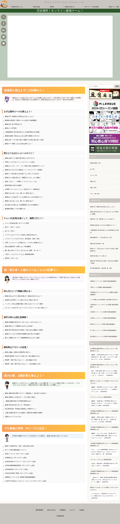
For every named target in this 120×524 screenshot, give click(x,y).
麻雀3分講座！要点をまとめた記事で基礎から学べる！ (22, 136)
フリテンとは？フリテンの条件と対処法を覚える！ (21, 235)
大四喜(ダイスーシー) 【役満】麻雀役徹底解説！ (103, 312)
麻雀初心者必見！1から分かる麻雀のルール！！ (103, 225)
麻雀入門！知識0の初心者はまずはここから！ (103, 206)
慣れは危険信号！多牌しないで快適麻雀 (18, 246)
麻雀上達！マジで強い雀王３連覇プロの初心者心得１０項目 (24, 140)
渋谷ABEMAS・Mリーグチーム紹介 (16, 469)
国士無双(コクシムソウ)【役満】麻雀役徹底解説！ (104, 336)
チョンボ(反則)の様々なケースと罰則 (17, 223)
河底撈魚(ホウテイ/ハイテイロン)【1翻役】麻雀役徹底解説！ (104, 293)
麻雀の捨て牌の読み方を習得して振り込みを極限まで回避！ (24, 330)
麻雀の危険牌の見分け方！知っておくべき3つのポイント (23, 322)
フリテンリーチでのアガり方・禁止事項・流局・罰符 (22, 239)
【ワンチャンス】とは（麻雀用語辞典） (104, 402)
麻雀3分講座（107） (96, 163)
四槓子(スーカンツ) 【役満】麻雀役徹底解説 (102, 324)
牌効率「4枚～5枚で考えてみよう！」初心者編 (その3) (22, 364)
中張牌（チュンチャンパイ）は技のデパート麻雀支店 (22, 189)
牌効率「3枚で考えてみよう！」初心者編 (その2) (21, 360)
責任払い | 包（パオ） (12, 258)
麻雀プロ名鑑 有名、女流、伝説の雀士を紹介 (19, 446)
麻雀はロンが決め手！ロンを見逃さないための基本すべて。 (24, 197)
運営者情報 (39, 510)
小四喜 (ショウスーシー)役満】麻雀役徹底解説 (103, 318)
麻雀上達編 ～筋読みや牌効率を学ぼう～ (18, 352)
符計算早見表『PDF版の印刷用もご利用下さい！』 (21, 409)
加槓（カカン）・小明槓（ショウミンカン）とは (21, 181)
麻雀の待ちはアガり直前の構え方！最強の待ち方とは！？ (23, 296)
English (81, 510)
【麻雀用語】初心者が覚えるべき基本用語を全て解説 (22, 132)
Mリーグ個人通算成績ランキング (15, 450)
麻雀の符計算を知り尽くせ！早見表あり (18, 405)
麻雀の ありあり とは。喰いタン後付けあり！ (20, 193)
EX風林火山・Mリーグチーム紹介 (16, 457)
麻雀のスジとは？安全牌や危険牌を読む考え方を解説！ (23, 334)
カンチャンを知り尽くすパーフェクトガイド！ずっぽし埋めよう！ (26, 308)
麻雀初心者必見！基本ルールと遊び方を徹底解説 (21, 120)
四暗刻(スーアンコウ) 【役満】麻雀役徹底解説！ (21, 477)
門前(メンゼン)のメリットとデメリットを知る (20, 162)
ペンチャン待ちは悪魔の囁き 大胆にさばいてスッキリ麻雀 (24, 304)
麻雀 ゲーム (60, 47)
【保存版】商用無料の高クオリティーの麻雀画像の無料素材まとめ (104, 417)
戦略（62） (93, 181)
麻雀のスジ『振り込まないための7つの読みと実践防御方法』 (104, 250)
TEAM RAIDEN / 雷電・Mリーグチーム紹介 (19, 473)
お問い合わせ (51, 510)
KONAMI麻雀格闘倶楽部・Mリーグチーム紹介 (20, 465)
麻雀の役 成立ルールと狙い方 (98, 256)
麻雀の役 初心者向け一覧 (97, 243)
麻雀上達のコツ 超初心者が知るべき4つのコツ (20, 158)
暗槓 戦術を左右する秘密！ (14, 185)
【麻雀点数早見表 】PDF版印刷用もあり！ (19, 401)
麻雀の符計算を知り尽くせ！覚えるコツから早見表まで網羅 (104, 213)
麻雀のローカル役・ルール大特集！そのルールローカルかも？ (104, 387)
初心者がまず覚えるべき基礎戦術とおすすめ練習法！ (22, 205)
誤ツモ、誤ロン (10, 231)
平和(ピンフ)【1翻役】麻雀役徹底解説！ (101, 287)
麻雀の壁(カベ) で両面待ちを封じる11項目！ (19, 326)
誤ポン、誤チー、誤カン (13, 227)
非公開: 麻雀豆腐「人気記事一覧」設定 (101, 268)
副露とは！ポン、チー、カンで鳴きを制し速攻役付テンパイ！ (25, 166)
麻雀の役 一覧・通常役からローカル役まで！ (102, 219)
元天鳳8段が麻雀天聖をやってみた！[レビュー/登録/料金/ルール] (104, 354)
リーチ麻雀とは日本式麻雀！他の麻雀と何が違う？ (104, 299)
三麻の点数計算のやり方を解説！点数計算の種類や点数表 (23, 413)
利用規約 (63, 510)
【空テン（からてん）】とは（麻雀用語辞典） (20, 254)
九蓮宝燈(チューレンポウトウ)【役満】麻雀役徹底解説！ (104, 306)
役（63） (92, 169)
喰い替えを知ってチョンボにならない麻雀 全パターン (23, 250)
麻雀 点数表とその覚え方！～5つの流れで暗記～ (20, 397)
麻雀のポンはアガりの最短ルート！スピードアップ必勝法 (23, 170)
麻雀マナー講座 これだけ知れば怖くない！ (19, 143)
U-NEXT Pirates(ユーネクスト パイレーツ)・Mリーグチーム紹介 (25, 481)
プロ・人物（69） (95, 193)
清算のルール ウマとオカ (13, 416)
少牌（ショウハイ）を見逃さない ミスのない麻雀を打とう (24, 242)
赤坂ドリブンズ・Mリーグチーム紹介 (17, 454)
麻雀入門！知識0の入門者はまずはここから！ (20, 116)
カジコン (72, 510)
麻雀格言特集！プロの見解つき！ (16, 209)
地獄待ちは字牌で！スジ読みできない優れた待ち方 (21, 300)
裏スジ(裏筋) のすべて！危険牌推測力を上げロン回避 (22, 338)
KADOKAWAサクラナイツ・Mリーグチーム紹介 (20, 461)
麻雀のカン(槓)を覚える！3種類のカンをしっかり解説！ (23, 177)
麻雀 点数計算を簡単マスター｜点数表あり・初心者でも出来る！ (26, 393)
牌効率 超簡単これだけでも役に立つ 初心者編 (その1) (22, 356)
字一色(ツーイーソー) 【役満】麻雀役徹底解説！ (103, 330)
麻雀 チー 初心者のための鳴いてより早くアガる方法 (22, 173)
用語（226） (93, 187)
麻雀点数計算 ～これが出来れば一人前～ (101, 237)
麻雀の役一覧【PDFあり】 (13, 124)
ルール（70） (94, 175)
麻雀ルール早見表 (11, 128)
